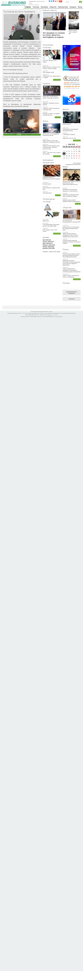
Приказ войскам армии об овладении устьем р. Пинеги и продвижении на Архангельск (70, 235)
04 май (64, 252)
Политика (36, 7)
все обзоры (57, 117)
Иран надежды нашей (48, 72)
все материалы (57, 79)
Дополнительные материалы (72, 292)
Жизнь (80, 7)
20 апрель (64, 225)
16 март (44, 228)
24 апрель (44, 219)
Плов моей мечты (47, 193)
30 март (44, 151)
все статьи (58, 195)
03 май (64, 193)
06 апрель (44, 65)
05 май (64, 188)
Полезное (72, 299)
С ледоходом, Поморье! (69, 134)
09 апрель (64, 127)
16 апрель (44, 182)
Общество (53, 7)
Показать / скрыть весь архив (51, 251)
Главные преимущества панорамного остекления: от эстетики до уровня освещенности (71, 270)
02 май (64, 198)
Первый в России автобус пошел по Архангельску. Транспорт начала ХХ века (51, 147)
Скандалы (72, 7)
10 (79, 151)
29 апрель (64, 259)
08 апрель (44, 144)
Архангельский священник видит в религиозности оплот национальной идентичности (71, 183)
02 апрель (44, 223)
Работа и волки (67, 124)
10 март (44, 112)
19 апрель (44, 101)
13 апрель (44, 139)
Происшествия (63, 7)
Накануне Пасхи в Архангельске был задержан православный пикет (71, 228)
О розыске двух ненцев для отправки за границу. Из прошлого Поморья (71, 242)
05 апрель (64, 232)
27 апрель (64, 274)
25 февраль (45, 74)
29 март (64, 239)
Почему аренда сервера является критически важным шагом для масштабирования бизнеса (71, 255)
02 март (15, 134)
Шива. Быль (46, 220)
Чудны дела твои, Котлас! (69, 138)
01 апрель (44, 186)
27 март (44, 191)
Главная (28, 7)
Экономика (44, 7)
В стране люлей (47, 184)
